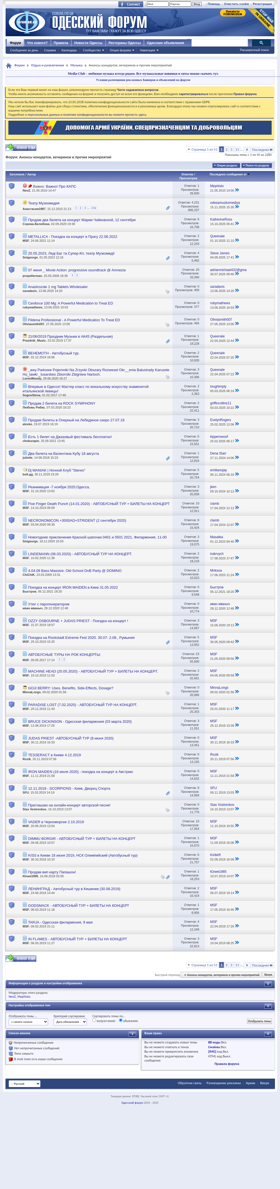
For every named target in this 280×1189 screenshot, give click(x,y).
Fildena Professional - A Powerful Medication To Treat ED (74, 320)
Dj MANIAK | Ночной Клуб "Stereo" (56, 470)
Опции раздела (227, 165)
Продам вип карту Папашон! (52, 872)
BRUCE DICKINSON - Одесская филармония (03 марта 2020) (80, 721)
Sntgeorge (30, 257)
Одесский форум (132, 1103)
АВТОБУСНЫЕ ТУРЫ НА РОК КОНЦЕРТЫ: (64, 654)
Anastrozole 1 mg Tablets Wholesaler (58, 287)
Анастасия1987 (34, 209)
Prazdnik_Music (34, 340)
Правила (61, 43)
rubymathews (32, 307)
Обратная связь (190, 1083)
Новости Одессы (88, 43)
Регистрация (262, 4)
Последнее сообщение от (230, 174)
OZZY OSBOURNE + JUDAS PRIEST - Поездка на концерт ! (78, 621)
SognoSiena (31, 395)
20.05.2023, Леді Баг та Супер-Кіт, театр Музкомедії (71, 253)
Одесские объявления (165, 43)
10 (197, 503)
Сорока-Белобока (36, 224)
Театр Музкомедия (43, 203)
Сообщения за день (24, 50)
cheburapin (31, 441)
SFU (26, 792)
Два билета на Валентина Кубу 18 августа (63, 453)
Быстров (29, 591)
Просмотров (188, 178)
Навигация (147, 50)
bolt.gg (28, 474)
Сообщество (92, 50)
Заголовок (16, 174)
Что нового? (37, 43)
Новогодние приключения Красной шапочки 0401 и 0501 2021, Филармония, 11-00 (97, 537)
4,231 (195, 202)
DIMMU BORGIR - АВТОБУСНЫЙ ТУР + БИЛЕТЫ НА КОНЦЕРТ (82, 839)
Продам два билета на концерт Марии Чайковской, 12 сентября (82, 220)
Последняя (262, 150)
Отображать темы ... (23, 1016)
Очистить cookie (236, 4)
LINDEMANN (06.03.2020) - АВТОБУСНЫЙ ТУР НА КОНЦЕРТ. (80, 554)
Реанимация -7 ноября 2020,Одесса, (59, 487)
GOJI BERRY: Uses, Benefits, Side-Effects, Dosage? (70, 688)
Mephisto (23, 997)
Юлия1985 (30, 876)
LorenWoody (32, 378)
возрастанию (103, 1020)
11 (237, 149)
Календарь (69, 50)
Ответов (187, 174)
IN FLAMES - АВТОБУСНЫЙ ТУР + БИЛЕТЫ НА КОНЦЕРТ (77, 939)
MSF (26, 240)
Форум (15, 43)
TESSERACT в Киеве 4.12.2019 (54, 755)
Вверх (268, 975)
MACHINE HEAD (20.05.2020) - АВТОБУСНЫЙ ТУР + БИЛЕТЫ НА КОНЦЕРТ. (93, 671)
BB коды (214, 1042)
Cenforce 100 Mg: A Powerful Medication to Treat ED (70, 303)
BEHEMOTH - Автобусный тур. (54, 353)
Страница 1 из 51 (204, 149)
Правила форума (226, 1064)
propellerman (32, 275)
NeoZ (26, 190)
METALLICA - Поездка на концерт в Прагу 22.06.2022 (72, 237)
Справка (50, 50)
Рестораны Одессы (125, 43)
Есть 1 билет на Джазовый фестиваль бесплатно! (70, 437)
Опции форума (120, 50)
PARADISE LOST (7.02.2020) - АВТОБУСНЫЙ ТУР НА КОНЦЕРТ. (82, 705)
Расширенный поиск (254, 50)
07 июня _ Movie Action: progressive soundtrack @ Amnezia (77, 270)
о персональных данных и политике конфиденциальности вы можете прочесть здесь (85, 115)
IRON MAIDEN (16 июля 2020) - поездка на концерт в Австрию (80, 772)
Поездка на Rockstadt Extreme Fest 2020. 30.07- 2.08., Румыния (81, 637)
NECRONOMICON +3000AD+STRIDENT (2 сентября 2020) (77, 520)
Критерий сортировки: (69, 1016)
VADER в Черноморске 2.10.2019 (56, 822)
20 (197, 269)
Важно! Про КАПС (61, 186)
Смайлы (214, 1047)
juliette (27, 457)
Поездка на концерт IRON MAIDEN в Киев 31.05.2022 (73, 587)
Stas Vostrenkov (34, 809)
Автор (31, 174)
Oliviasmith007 (33, 324)
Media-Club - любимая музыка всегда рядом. (101, 74)
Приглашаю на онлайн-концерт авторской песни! (69, 805)
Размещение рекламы (224, 1083)
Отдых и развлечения (47, 65)
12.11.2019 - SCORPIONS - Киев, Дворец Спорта (69, 788)
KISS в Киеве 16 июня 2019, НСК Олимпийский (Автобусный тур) (83, 855)
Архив (250, 1083)
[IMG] (212, 1051)
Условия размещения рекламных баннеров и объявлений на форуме (143, 79)
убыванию (128, 1020)
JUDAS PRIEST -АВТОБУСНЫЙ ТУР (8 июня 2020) (71, 738)
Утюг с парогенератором (49, 604)
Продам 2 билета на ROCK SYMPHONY (61, 403)
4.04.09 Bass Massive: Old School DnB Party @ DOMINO (75, 571)
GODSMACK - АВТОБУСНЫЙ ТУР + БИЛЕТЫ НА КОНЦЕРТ (78, 905)
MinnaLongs (32, 692)
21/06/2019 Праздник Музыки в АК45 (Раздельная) (70, 336)
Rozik (27, 759)
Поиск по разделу (257, 165)
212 (94, 208)
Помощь (214, 4)
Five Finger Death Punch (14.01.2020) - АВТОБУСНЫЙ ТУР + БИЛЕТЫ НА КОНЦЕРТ (99, 504)
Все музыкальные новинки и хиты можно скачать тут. (177, 74)
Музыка (76, 65)
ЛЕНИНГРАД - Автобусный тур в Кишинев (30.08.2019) (74, 889)
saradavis (30, 291)
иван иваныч (32, 608)
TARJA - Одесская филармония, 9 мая (60, 922)
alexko (27, 424)
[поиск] (219, 43)
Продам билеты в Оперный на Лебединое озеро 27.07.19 (76, 420)
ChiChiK (29, 574)
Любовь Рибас (34, 407)
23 (197, 654)
